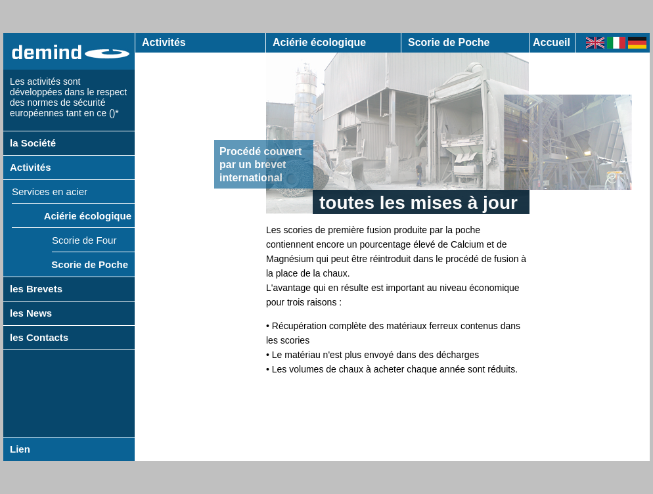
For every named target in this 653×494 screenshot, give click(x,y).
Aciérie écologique (87, 215)
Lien (20, 449)
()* (114, 113)
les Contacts (39, 337)
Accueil (551, 42)
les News (31, 313)
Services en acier (49, 191)
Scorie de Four (84, 240)
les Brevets (36, 288)
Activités (30, 167)
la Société (33, 142)
